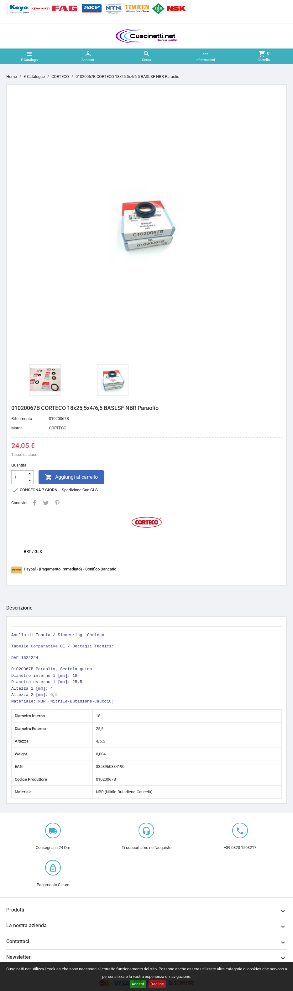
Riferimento (21, 418)
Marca (17, 428)
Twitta (46, 503)
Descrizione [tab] (19, 608)
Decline (157, 984)
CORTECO (57, 428)
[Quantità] (18, 477)
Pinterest (57, 503)
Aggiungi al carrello (71, 477)
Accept (138, 984)
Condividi (34, 503)
